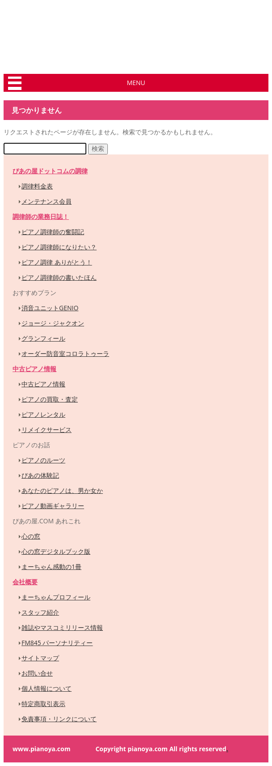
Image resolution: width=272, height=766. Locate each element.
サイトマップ (40, 658)
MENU (136, 82)
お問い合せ (37, 673)
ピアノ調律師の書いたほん (59, 277)
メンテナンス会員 (46, 201)
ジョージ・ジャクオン (52, 323)
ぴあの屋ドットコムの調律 (50, 171)
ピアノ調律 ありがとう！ (56, 262)
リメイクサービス (46, 429)
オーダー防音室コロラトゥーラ (65, 353)
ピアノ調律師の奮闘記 (52, 231)
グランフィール (43, 338)
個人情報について (46, 688)
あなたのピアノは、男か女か (62, 490)
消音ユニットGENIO (49, 308)
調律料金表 (37, 186)
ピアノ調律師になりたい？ (59, 247)
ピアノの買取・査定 (49, 399)
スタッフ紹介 (40, 612)
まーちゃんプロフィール (55, 597)
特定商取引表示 (43, 703)
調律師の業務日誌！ (41, 216)
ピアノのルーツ (43, 460)
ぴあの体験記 (40, 475)
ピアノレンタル (43, 414)
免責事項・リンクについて (59, 719)
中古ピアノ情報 (34, 368)
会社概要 (25, 582)
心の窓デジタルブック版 (55, 551)
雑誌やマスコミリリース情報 (62, 627)
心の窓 (30, 536)
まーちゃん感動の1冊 (51, 566)
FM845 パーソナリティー (57, 642)
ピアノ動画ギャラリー (52, 505)
